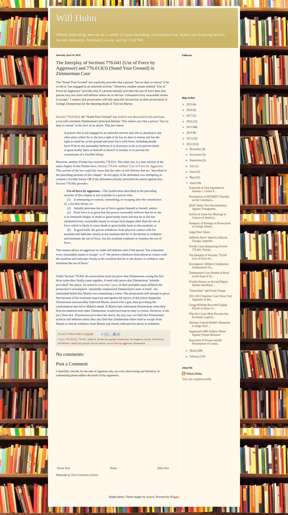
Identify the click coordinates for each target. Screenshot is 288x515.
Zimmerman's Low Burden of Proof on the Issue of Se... (209, 274)
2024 (189, 110)
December (196, 149)
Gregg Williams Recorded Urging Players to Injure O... (208, 306)
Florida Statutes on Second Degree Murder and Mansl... (208, 283)
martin (147, 339)
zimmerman (139, 343)
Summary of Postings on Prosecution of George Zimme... (210, 225)
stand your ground (80, 343)
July (192, 166)
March (194, 350)
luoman (150, 496)
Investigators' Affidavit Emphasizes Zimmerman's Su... (209, 266)
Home (113, 468)
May (192, 177)
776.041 (82, 339)
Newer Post (63, 468)
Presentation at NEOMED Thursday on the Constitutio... (209, 198)
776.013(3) (71, 339)
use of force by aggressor (119, 343)
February (195, 356)
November (196, 154)
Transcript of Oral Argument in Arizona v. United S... (206, 189)
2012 (189, 144)
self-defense (64, 343)
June (192, 171)
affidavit (91, 339)
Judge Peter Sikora (199, 232)
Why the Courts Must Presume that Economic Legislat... (208, 315)
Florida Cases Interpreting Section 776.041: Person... (208, 248)
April (193, 183)
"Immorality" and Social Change (207, 290)
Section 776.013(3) (68, 116)
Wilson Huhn (194, 373)
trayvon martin (98, 343)
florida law (102, 339)
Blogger (174, 496)
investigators (136, 339)
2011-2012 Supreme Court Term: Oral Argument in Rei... (210, 298)
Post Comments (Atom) (84, 474)
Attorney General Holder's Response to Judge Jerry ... (209, 324)
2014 (189, 132)
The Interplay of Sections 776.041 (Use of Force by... (208, 257)
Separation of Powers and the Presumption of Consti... (205, 342)
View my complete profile (196, 379)
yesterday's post (107, 284)
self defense (158, 339)
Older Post (163, 468)
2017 (189, 115)
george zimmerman (119, 339)
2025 (189, 104)
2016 (189, 121)
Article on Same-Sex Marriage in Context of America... (207, 216)
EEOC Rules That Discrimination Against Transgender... (208, 207)
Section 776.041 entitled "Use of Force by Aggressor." (131, 166)
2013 (189, 138)
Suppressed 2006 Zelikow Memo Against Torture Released (207, 333)
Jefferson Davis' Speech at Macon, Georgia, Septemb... (208, 239)
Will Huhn (76, 18)
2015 (189, 127)
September (196, 160)
